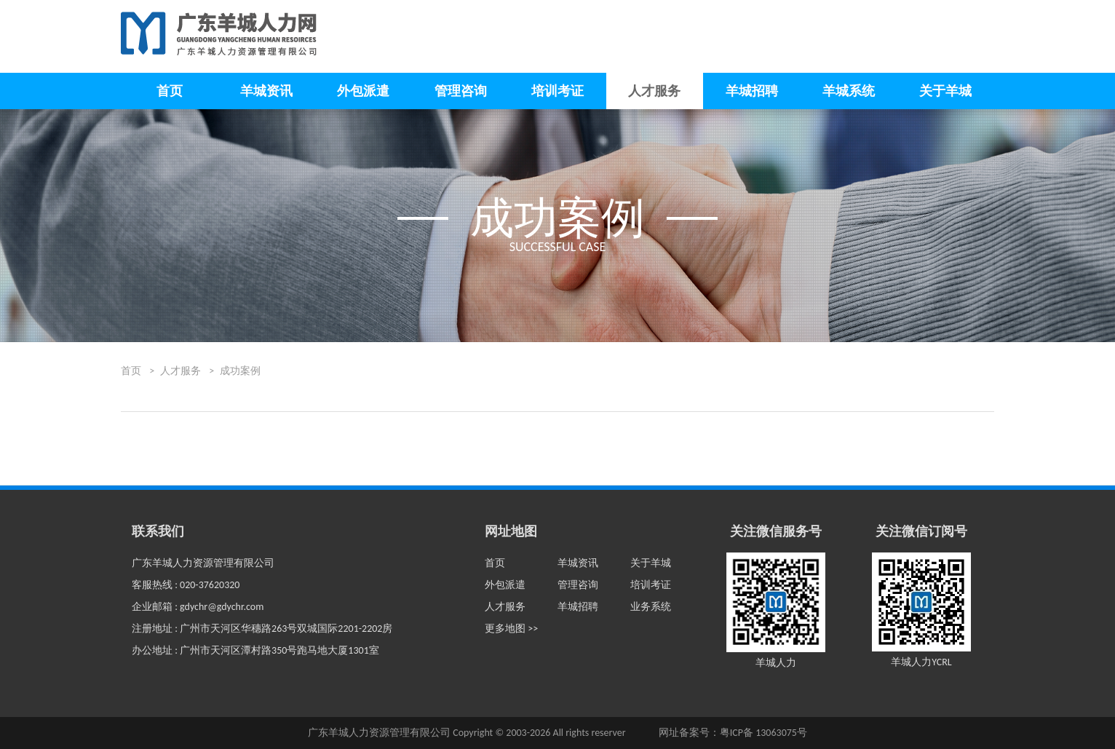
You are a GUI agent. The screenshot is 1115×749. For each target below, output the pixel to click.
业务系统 (650, 607)
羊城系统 (848, 91)
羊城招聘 (752, 91)
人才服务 (654, 91)
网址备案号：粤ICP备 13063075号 (733, 732)
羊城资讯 (266, 91)
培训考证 (557, 91)
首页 (169, 91)
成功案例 (240, 371)
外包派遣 (363, 91)
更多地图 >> (511, 628)
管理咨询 (461, 91)
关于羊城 (945, 91)
